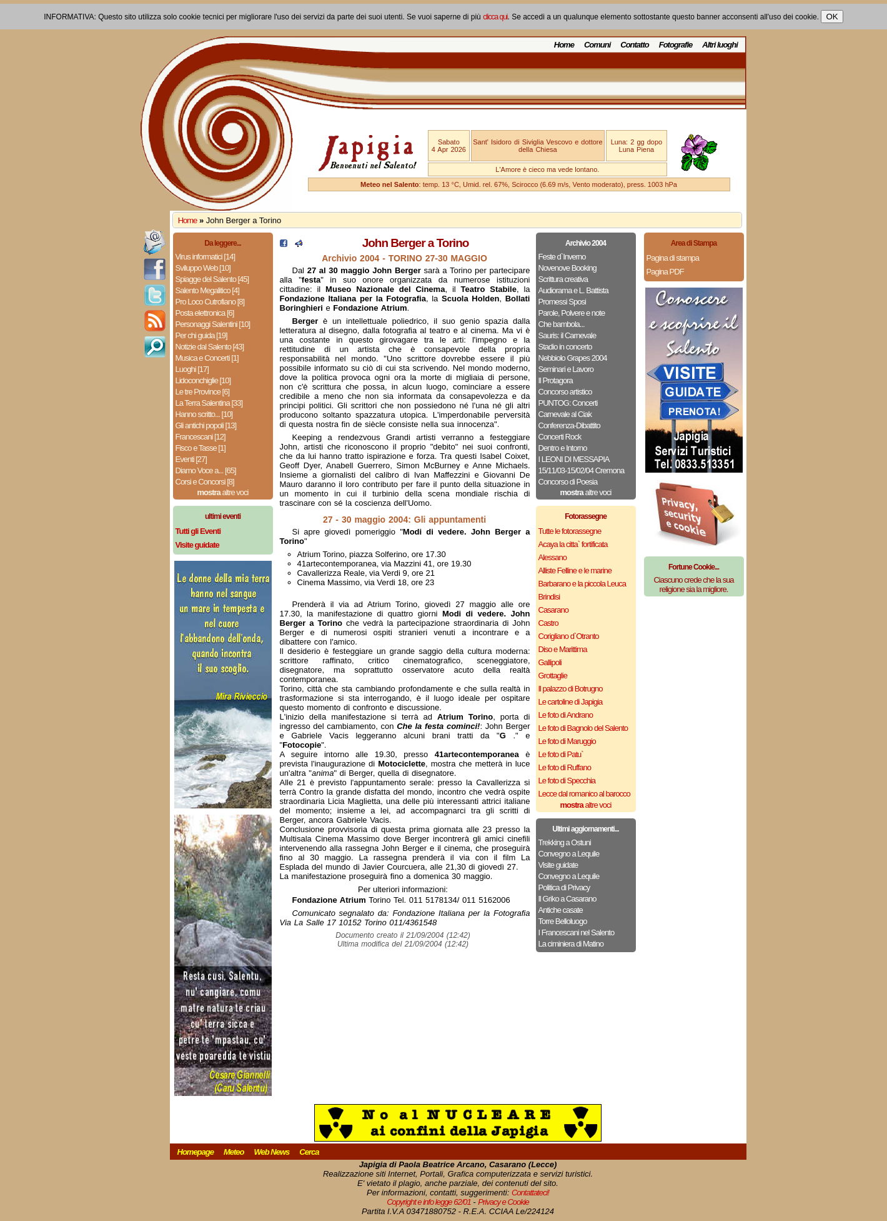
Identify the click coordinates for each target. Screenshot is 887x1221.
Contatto (634, 44)
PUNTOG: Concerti (568, 403)
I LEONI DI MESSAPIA (574, 459)
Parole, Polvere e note (571, 313)
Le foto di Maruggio (567, 741)
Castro (548, 623)
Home (564, 44)
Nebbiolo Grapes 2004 (572, 358)
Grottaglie (552, 675)
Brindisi (549, 596)
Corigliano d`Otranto (568, 636)
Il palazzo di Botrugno (570, 688)
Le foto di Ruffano (564, 767)
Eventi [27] (191, 459)
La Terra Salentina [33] (209, 403)
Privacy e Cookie (503, 1202)
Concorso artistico (565, 391)
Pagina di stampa (673, 258)
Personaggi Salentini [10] (213, 324)
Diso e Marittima (562, 649)
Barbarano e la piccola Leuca (582, 583)
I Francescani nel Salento (576, 932)
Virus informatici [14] (205, 256)
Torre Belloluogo (562, 921)
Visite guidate (558, 865)
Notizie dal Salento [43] (210, 346)
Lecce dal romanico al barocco (584, 793)
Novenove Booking (567, 268)
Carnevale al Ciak (565, 414)
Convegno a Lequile (569, 853)
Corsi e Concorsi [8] (205, 481)
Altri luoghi (720, 44)
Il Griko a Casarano (567, 898)
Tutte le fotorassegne (570, 531)
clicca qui (495, 17)
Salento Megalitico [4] (207, 290)
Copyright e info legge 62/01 (429, 1202)
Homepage (195, 1152)
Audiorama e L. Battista (573, 290)
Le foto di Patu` (560, 754)
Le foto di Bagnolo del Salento (583, 728)
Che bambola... (561, 324)
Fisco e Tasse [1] (200, 448)
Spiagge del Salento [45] (212, 279)
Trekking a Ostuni (564, 842)
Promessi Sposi (562, 301)
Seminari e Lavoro (566, 369)
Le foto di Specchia (567, 780)
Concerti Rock (560, 436)
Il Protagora (555, 380)
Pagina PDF (665, 271)
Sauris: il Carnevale (567, 335)
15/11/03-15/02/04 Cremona (581, 470)
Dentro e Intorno (562, 448)
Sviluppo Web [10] (203, 268)
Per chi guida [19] (201, 335)
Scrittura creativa (563, 279)
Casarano (553, 610)
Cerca (309, 1152)
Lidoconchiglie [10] (203, 380)
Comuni (597, 44)
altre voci (223, 492)
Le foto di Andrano (565, 715)
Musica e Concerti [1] (207, 358)
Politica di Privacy (564, 887)
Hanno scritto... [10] (204, 414)
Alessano (552, 557)
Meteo (234, 1152)
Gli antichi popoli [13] (206, 425)
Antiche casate (560, 910)
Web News (272, 1152)
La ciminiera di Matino (570, 943)
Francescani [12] (200, 436)
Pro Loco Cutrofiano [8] (210, 301)
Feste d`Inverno (562, 256)
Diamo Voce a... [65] (206, 470)
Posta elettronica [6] (205, 313)
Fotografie (676, 44)
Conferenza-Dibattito (569, 425)
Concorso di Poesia (568, 481)
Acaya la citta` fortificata (573, 544)
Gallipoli (550, 662)
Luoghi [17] (192, 369)
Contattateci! (530, 1192)
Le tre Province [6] (203, 391)
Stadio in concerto (565, 346)
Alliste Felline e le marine (575, 570)
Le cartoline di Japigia (570, 701)
